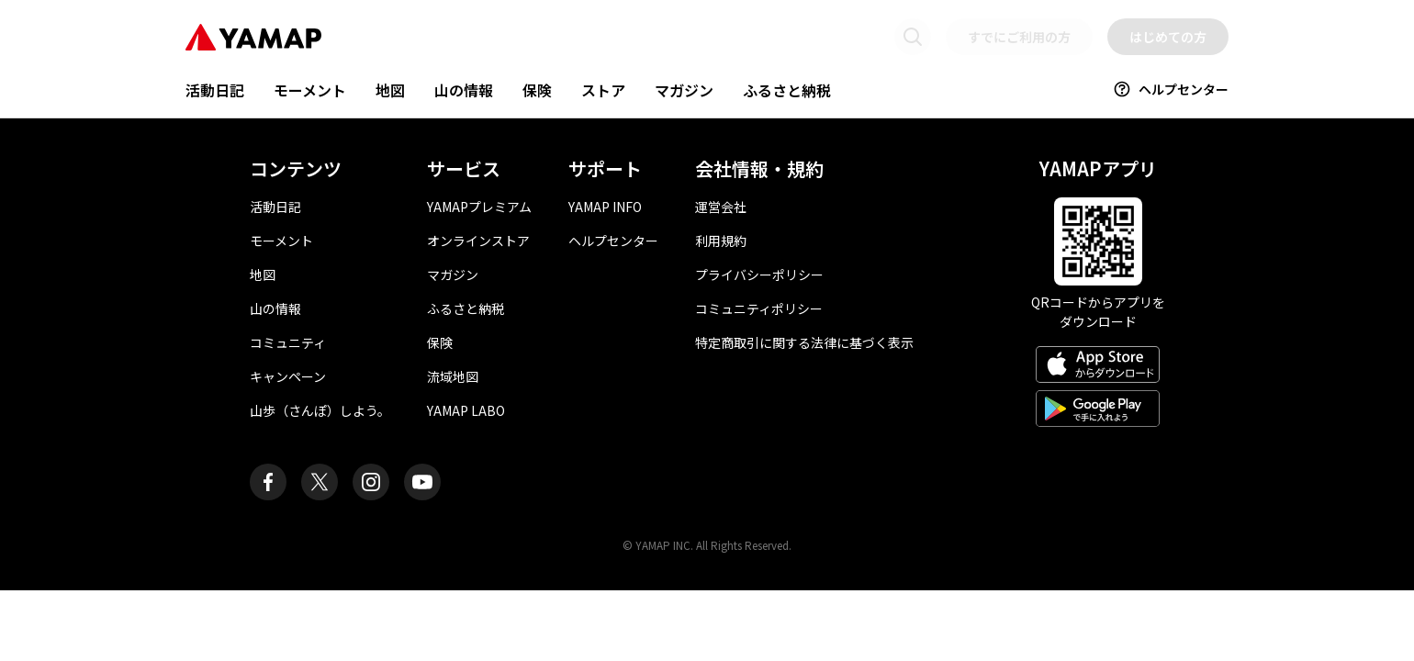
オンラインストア (478, 240)
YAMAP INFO (605, 206)
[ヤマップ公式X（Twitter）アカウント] (319, 482)
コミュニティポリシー (759, 308)
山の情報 (463, 90)
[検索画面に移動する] (912, 36)
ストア (603, 90)
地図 (390, 90)
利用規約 (720, 240)
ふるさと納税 (787, 90)
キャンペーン (288, 376)
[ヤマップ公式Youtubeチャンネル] (422, 482)
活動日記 (214, 90)
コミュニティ (288, 342)
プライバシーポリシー (759, 274)
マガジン (684, 90)
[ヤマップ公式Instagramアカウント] (371, 482)
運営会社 (720, 206)
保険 (537, 90)
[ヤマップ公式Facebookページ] (268, 482)
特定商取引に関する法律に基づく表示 (804, 342)
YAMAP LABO (466, 410)
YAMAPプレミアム (479, 206)
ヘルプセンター (1171, 89)
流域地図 (452, 376)
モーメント (310, 90)
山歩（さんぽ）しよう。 (320, 410)
